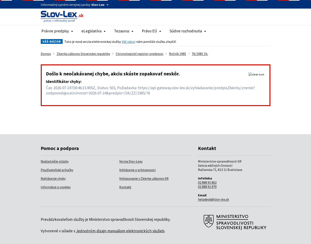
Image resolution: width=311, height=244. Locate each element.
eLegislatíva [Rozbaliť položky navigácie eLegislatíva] (93, 30)
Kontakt (125, 187)
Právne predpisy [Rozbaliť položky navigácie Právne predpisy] (57, 30)
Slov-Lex (100, 5)
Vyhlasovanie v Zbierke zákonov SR (144, 178)
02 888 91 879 (207, 186)
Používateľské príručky (57, 170)
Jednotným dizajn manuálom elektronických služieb (120, 230)
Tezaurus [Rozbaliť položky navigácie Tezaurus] (123, 30)
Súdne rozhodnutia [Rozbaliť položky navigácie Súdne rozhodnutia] (188, 30)
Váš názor (129, 41)
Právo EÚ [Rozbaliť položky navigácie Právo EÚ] (151, 30)
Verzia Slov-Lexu (130, 161)
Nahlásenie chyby (53, 178)
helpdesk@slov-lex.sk (213, 199)
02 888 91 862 (207, 182)
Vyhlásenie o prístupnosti (137, 170)
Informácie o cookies (56, 187)
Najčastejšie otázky (55, 161)
